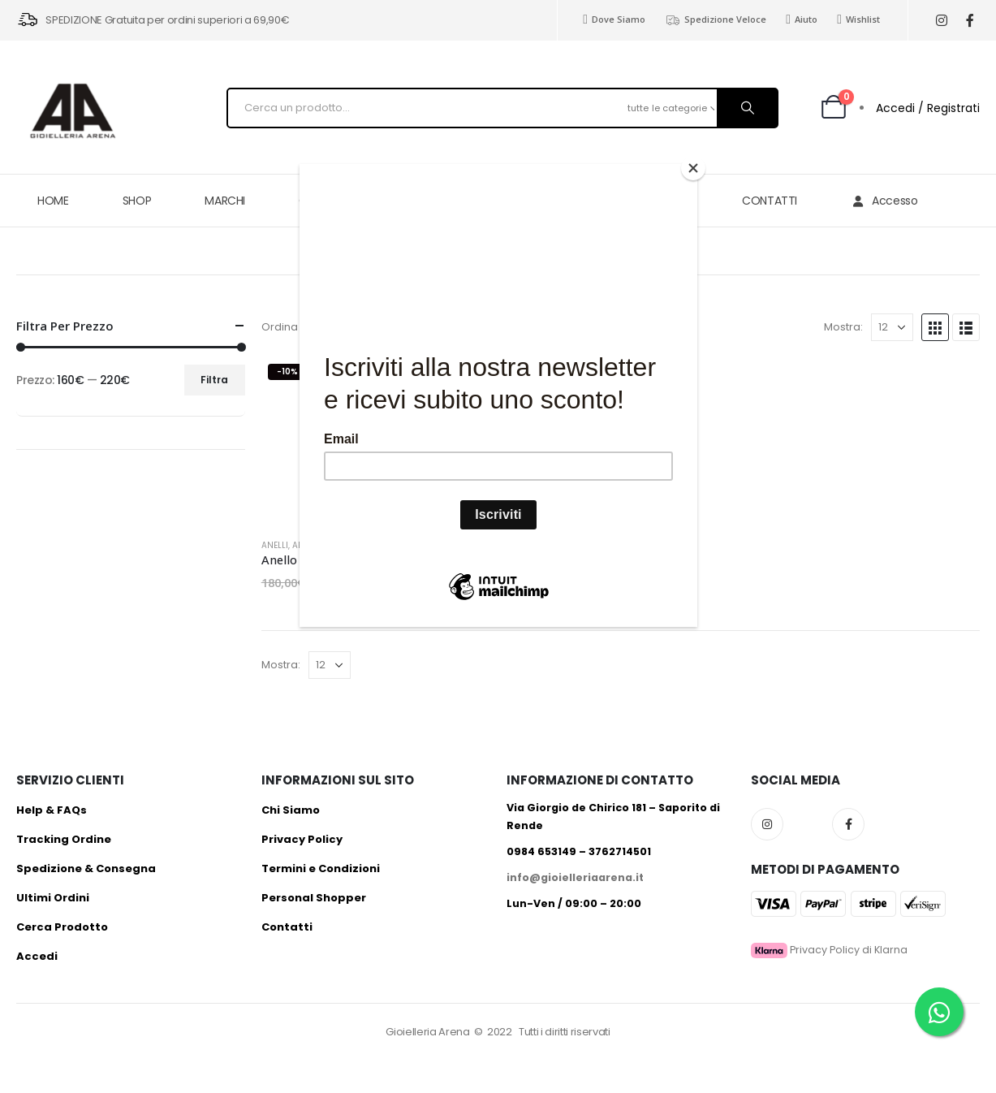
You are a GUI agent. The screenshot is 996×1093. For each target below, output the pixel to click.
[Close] (693, 168)
